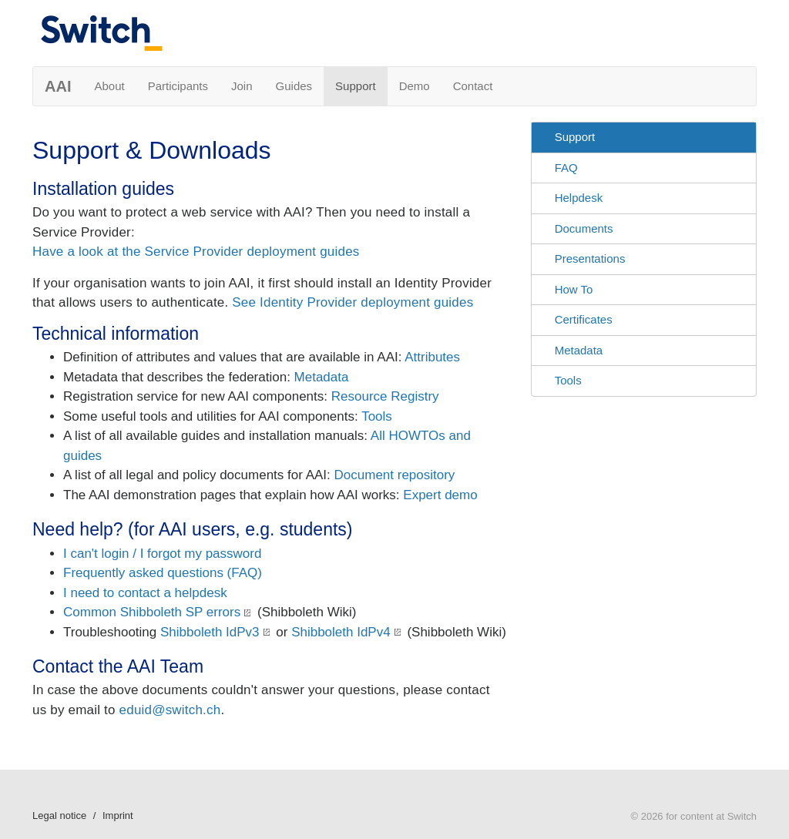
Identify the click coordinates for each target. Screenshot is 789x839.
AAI (58, 86)
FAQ (566, 167)
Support (355, 85)
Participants (178, 85)
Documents (584, 228)
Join (242, 85)
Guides (294, 85)
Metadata (321, 377)
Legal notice (59, 815)
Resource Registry (385, 396)
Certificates (584, 319)
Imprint (117, 815)
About (109, 85)
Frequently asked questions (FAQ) (162, 572)
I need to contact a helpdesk (145, 593)
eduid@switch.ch (170, 710)
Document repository (394, 475)
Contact (473, 85)
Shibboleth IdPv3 (210, 632)
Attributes (432, 357)
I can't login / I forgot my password (162, 553)
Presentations (590, 258)
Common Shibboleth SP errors (151, 612)
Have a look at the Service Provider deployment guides (196, 251)
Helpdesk (579, 197)
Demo (414, 85)
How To (574, 289)
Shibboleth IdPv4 (341, 632)
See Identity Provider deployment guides (352, 302)
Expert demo (440, 495)
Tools (376, 416)
